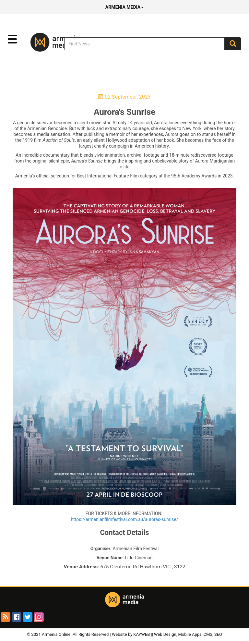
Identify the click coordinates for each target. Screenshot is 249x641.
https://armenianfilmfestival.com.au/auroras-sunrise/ (124, 519)
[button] (12, 39)
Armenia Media (124, 7)
